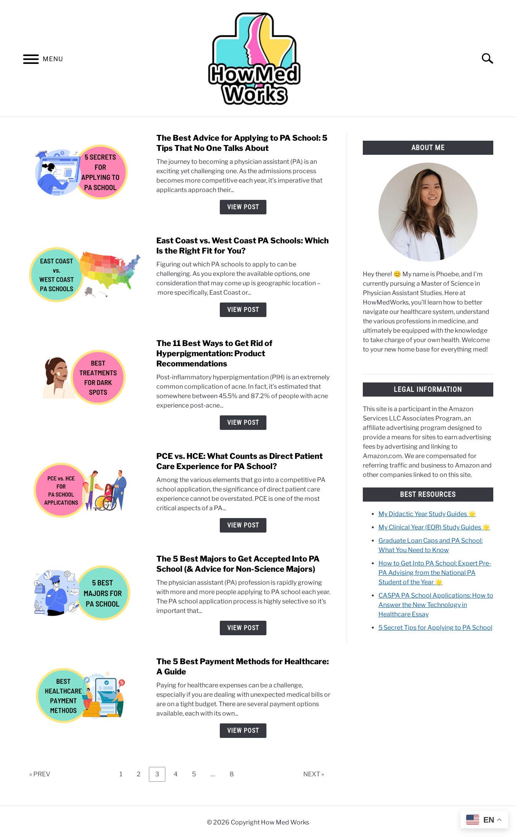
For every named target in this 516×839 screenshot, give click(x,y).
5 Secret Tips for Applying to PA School (435, 627)
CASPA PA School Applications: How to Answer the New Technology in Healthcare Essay (435, 605)
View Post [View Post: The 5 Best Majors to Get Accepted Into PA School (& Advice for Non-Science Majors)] (243, 628)
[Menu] (31, 60)
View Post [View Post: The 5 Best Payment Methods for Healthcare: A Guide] (243, 730)
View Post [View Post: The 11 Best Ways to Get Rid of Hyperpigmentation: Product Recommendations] (243, 422)
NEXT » (313, 774)
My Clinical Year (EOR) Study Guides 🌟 (434, 527)
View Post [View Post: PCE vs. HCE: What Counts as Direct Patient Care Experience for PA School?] (243, 525)
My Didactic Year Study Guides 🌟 (427, 514)
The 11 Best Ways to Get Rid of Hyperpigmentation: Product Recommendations (214, 353)
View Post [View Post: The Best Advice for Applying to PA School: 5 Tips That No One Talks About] (243, 207)
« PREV (39, 774)
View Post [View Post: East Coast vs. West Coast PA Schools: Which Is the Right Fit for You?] (243, 309)
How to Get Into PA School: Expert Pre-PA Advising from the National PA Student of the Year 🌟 (434, 573)
